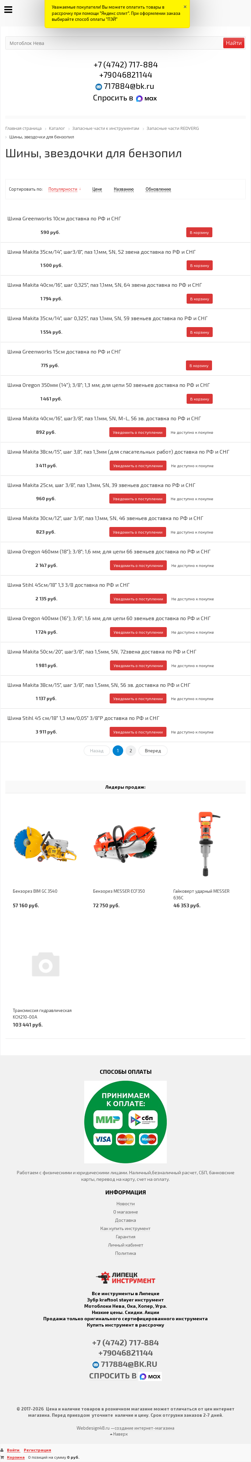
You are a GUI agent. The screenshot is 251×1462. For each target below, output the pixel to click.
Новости (126, 1203)
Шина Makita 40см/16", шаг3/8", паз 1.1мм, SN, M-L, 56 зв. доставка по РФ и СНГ (104, 418)
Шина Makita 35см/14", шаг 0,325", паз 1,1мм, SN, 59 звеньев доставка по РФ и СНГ (107, 318)
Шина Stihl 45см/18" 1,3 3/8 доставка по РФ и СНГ (68, 584)
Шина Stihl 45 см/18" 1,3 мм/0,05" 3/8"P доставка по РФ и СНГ (83, 718)
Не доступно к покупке (192, 432)
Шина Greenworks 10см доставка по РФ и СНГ (64, 218)
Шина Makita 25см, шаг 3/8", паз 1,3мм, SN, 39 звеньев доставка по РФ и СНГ (101, 485)
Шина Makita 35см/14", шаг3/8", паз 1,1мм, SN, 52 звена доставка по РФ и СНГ (101, 251)
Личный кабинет (125, 1245)
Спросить (111, 97)
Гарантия (125, 1236)
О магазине (125, 1212)
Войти (13, 1449)
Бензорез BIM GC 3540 (35, 891)
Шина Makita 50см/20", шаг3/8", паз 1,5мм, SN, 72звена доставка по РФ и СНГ (102, 651)
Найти (234, 43)
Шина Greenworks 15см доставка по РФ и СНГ (64, 351)
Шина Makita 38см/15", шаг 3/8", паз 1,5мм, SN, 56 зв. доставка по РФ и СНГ (99, 685)
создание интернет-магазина (144, 1428)
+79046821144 (125, 74)
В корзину (199, 232)
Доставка (125, 1220)
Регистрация (37, 1449)
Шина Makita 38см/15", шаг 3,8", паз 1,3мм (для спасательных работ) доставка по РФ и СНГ (118, 451)
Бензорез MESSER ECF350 (119, 891)
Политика (125, 1253)
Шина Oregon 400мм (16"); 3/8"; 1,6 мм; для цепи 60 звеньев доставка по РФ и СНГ (109, 618)
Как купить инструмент (125, 1228)
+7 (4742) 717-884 (125, 64)
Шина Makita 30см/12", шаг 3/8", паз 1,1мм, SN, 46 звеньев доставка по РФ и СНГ (105, 518)
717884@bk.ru (129, 86)
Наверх (119, 1434)
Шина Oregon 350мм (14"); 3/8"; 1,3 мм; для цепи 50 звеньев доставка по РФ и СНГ (108, 385)
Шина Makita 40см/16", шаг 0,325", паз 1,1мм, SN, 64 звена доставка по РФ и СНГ (104, 284)
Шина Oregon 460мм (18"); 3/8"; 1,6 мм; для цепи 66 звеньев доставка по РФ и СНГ (109, 551)
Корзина (16, 1457)
